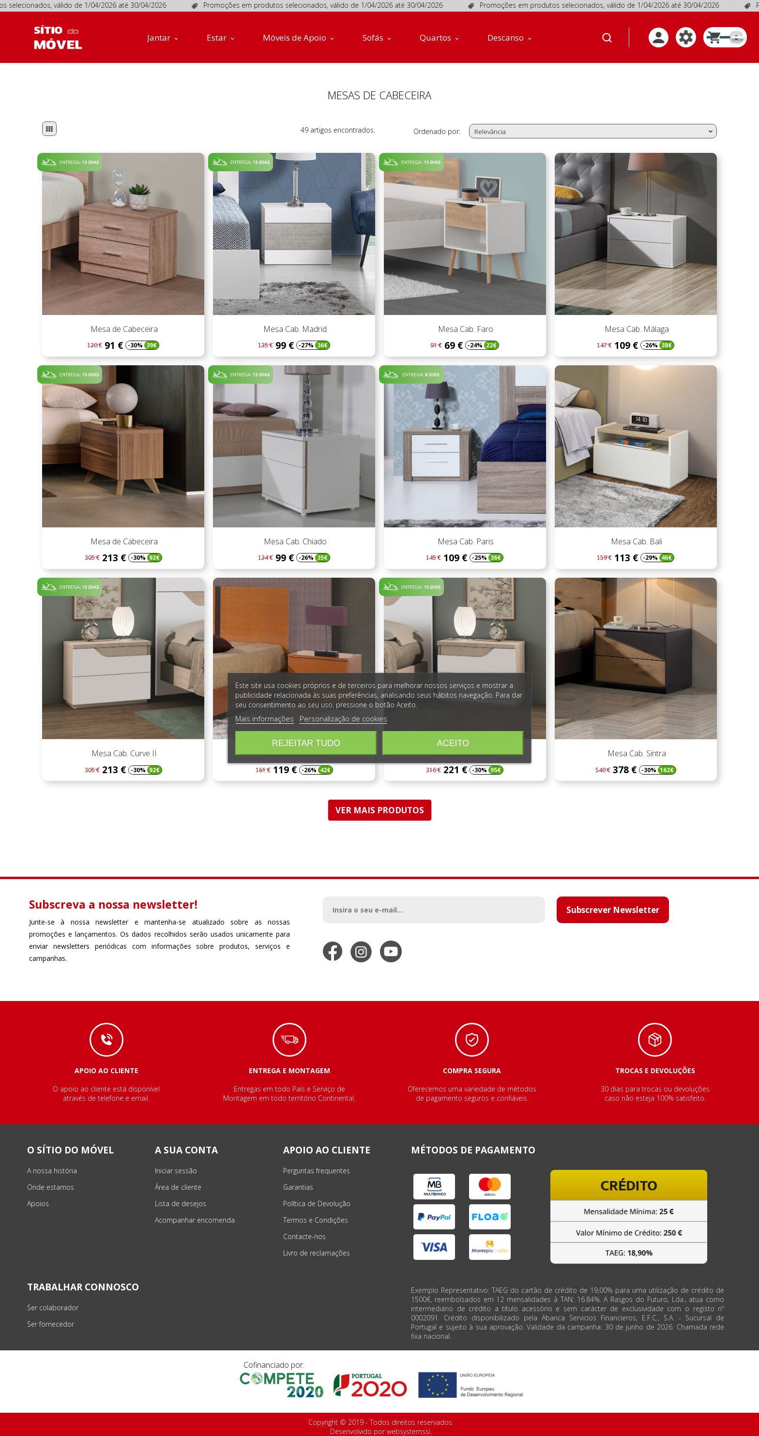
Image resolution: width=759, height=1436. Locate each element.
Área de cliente (178, 1187)
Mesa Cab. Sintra (636, 753)
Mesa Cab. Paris (465, 541)
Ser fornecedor (50, 1324)
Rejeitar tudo (306, 743)
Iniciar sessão (176, 1170)
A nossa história (52, 1170)
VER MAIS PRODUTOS (379, 810)
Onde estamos (50, 1187)
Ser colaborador (52, 1307)
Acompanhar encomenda (195, 1220)
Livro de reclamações (316, 1252)
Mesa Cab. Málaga (636, 329)
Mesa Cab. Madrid (294, 329)
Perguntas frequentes (316, 1170)
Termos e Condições (315, 1220)
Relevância (594, 131)
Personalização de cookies (343, 718)
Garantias (298, 1187)
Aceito (453, 743)
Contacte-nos (304, 1236)
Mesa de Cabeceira (123, 329)
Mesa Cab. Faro (464, 329)
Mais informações (264, 718)
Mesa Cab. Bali (635, 541)
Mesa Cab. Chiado (294, 541)
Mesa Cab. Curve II (123, 753)
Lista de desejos (180, 1203)
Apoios (38, 1203)
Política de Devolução (316, 1203)
